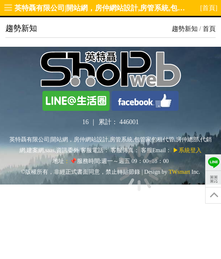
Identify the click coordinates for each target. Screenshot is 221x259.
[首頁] (208, 8)
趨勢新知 (185, 28)
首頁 (209, 28)
